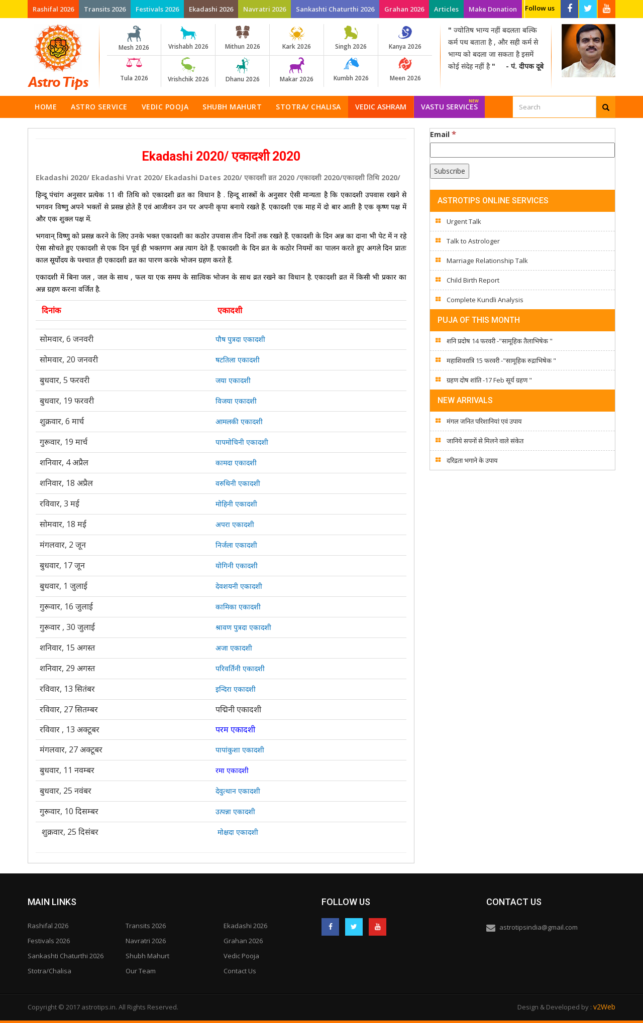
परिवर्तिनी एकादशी (240, 668)
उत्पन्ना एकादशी (235, 811)
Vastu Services (450, 103)
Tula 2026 (134, 69)
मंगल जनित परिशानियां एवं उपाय (484, 421)
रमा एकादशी (232, 770)
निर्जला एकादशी (236, 545)
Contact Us (240, 970)
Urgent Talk (464, 221)
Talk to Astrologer (473, 240)
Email (443, 134)
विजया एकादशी (236, 401)
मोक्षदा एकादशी (238, 832)
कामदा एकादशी (236, 462)
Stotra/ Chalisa (308, 106)
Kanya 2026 (405, 38)
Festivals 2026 (157, 9)
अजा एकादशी (234, 648)
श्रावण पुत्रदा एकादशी (243, 627)
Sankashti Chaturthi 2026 (335, 9)
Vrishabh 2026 (188, 38)
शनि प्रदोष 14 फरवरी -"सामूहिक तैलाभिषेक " (500, 340)
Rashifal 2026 (53, 9)
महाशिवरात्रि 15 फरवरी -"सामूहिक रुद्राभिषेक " (501, 360)
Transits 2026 (105, 9)
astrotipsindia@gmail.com (538, 927)
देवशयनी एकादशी (239, 586)
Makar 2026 (297, 70)
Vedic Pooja (165, 106)
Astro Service (99, 106)
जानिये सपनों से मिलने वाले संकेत (485, 440)
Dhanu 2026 (242, 70)
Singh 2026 (351, 38)
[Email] (522, 150)
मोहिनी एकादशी (236, 503)
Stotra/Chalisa (49, 970)
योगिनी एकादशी (237, 565)
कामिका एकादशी (238, 606)
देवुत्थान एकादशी (238, 791)
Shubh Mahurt (232, 106)
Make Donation (493, 9)
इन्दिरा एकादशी (236, 689)
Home (46, 106)
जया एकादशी (233, 380)
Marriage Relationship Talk (487, 260)
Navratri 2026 (264, 9)
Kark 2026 (297, 38)
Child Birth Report (473, 280)
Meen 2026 (405, 69)
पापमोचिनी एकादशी (242, 442)
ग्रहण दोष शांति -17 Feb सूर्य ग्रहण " (489, 380)
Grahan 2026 (404, 9)
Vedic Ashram (380, 106)
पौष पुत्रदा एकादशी (240, 339)
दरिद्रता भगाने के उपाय (472, 460)
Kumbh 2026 (351, 69)
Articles (446, 9)
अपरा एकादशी (235, 524)
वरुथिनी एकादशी (238, 483)
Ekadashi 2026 (211, 9)
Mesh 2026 (134, 39)
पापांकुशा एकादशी (240, 749)
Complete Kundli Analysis (485, 299)
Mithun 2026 (242, 38)
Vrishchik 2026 (188, 70)
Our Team (141, 970)
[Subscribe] (449, 171)
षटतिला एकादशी (238, 359)
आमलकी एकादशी (239, 421)
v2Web (604, 1006)
